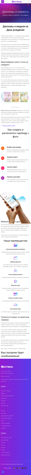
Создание (3, 442)
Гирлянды (3, 393)
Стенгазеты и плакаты (6, 390)
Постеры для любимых (6, 418)
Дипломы (3, 400)
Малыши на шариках (5, 423)
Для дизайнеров (5, 440)
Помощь (3, 450)
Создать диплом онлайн (9, 125)
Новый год (3, 428)
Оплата (2, 445)
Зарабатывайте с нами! (6, 437)
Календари (3, 413)
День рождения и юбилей (7, 415)
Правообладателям (5, 455)
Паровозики (4, 398)
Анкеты (2, 420)
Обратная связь (5, 376)
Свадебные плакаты (5, 425)
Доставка (3, 447)
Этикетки (3, 403)
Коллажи (3, 410)
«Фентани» (8, 464)
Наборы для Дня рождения (7, 395)
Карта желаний (4, 405)
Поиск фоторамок (5, 452)
